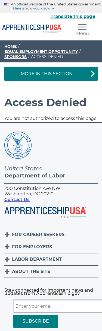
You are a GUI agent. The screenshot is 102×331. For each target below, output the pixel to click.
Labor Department (37, 259)
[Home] (31, 29)
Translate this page (73, 16)
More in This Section (47, 73)
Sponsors (15, 56)
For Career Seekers (38, 234)
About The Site (31, 271)
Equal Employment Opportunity (41, 51)
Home (10, 46)
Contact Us (17, 199)
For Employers (32, 246)
